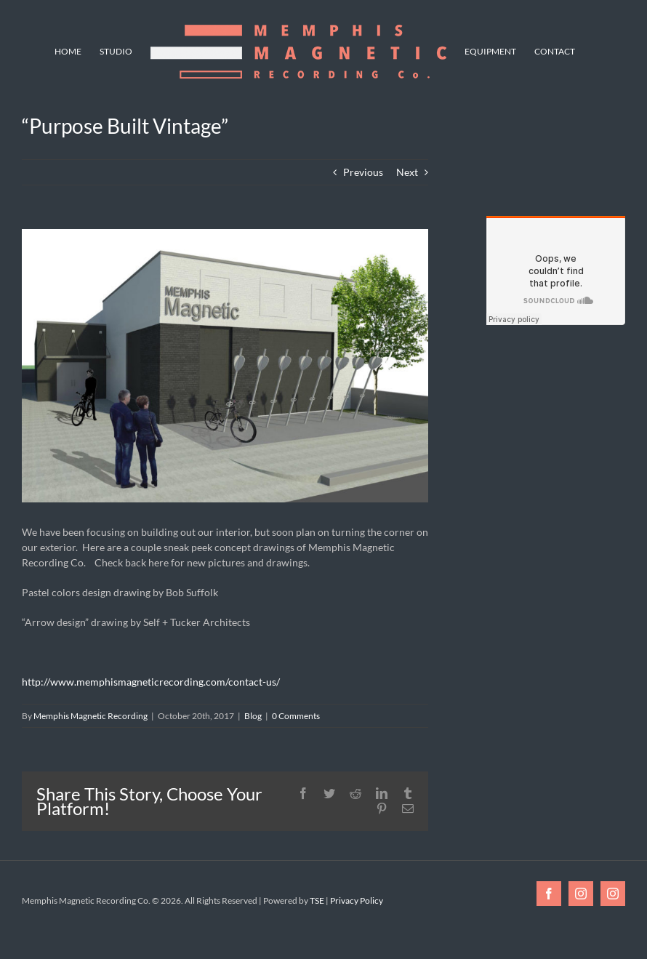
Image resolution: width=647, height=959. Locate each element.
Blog (253, 715)
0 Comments (296, 715)
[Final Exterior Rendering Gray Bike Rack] (225, 365)
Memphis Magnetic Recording (90, 715)
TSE (317, 900)
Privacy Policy (356, 900)
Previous (363, 172)
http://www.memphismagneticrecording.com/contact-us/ (151, 681)
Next (407, 172)
